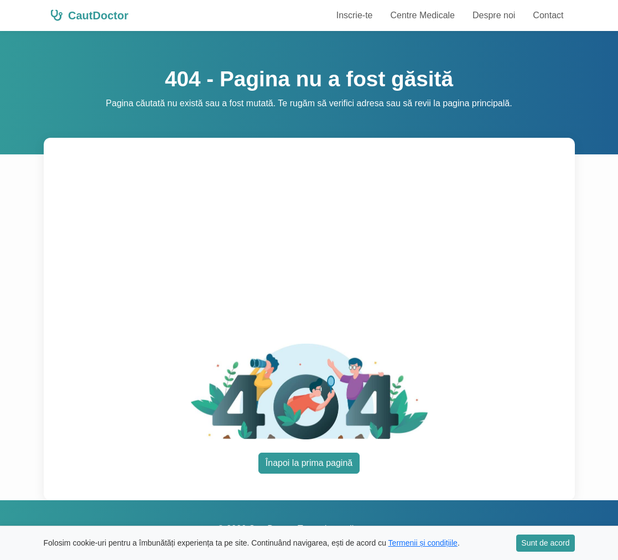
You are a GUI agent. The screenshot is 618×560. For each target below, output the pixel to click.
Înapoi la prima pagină (309, 463)
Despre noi (493, 15)
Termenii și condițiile (423, 542)
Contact (548, 15)
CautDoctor (89, 15)
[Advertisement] (309, 247)
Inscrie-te (354, 15)
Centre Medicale (422, 15)
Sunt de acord (545, 542)
